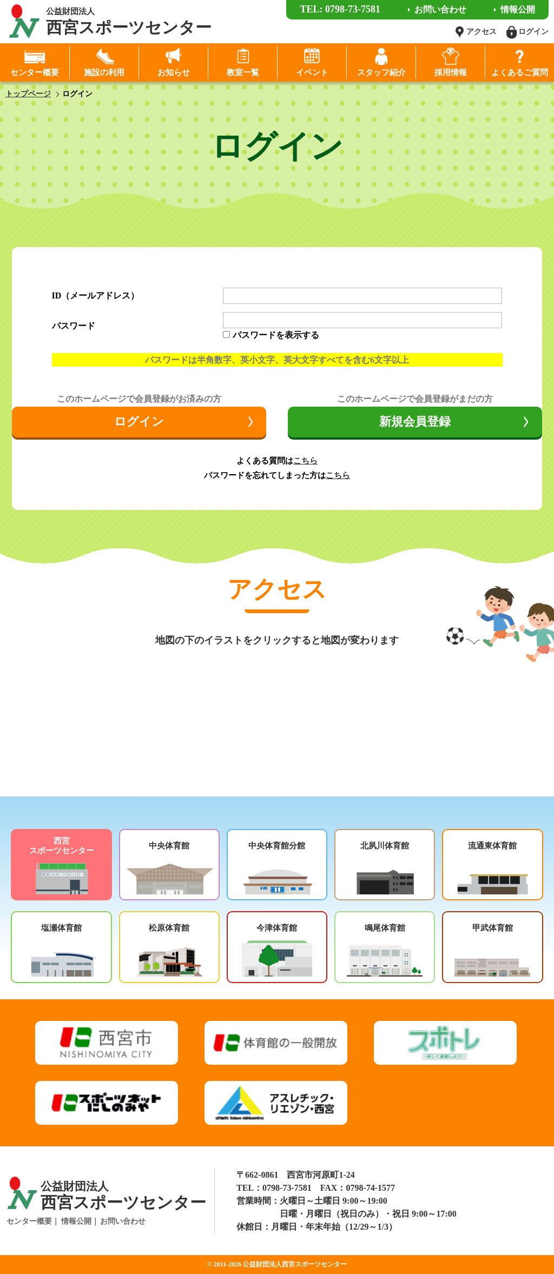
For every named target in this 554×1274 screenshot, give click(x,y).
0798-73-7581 (287, 1187)
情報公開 (76, 1221)
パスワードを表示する (276, 335)
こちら (305, 460)
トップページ (28, 94)
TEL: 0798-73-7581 (340, 9)
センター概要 (29, 1221)
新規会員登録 (415, 421)
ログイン (139, 421)
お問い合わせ (123, 1221)
